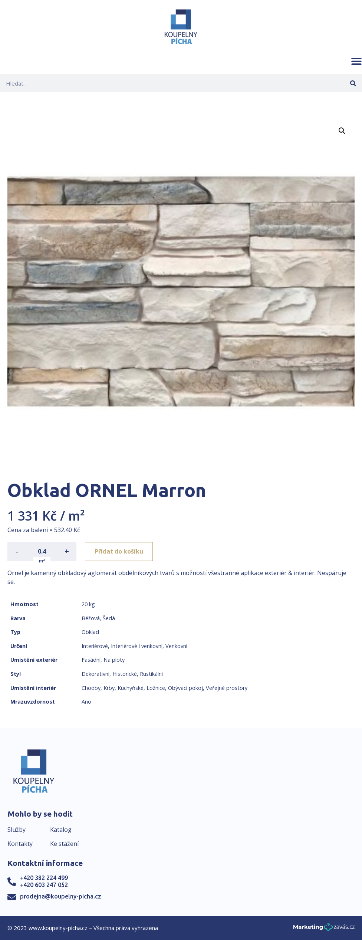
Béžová (91, 618)
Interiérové (95, 646)
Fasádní (91, 659)
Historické (124, 673)
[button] (356, 61)
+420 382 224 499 (44, 877)
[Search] (353, 83)
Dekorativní (95, 673)
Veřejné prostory (226, 687)
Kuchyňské (131, 687)
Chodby (91, 687)
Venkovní (176, 646)
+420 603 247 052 (44, 884)
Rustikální (151, 673)
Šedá (109, 618)
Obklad (90, 631)
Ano (86, 701)
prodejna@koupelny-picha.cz (60, 896)
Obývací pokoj (185, 687)
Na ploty (114, 659)
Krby (109, 687)
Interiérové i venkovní (136, 646)
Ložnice (156, 687)
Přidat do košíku (119, 551)
